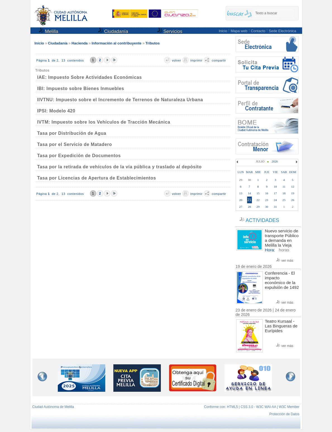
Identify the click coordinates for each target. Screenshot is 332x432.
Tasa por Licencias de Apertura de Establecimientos (96, 178)
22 (258, 200)
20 (240, 200)
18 (284, 193)
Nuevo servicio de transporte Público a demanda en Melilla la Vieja (282, 237)
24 (275, 200)
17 (275, 193)
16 (266, 193)
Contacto (258, 31)
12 (292, 186)
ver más (287, 261)
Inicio (223, 31)
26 (292, 200)
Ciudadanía (113, 31)
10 (275, 186)
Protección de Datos (284, 414)
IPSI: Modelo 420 (56, 110)
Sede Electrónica (282, 31)
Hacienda (79, 43)
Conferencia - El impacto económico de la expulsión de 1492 (282, 280)
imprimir (196, 60)
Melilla (48, 31)
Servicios (170, 31)
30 (266, 206)
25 (284, 200)
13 (240, 193)
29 (258, 206)
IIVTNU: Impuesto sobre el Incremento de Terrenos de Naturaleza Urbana (120, 99)
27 (240, 206)
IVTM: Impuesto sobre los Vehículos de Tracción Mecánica (103, 122)
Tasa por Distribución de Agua (71, 133)
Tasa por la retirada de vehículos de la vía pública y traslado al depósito (119, 166)
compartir (219, 60)
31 (275, 206)
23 (266, 200)
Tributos (152, 43)
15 (258, 193)
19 (292, 193)
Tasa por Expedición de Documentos (79, 155)
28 (249, 206)
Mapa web (239, 31)
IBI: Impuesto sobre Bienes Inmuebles (80, 88)
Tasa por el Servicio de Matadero (74, 144)
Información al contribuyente (116, 43)
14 (249, 193)
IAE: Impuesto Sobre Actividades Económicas (89, 77)
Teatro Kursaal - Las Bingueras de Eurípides (281, 326)
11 (284, 186)
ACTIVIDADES (262, 220)
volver (176, 60)
